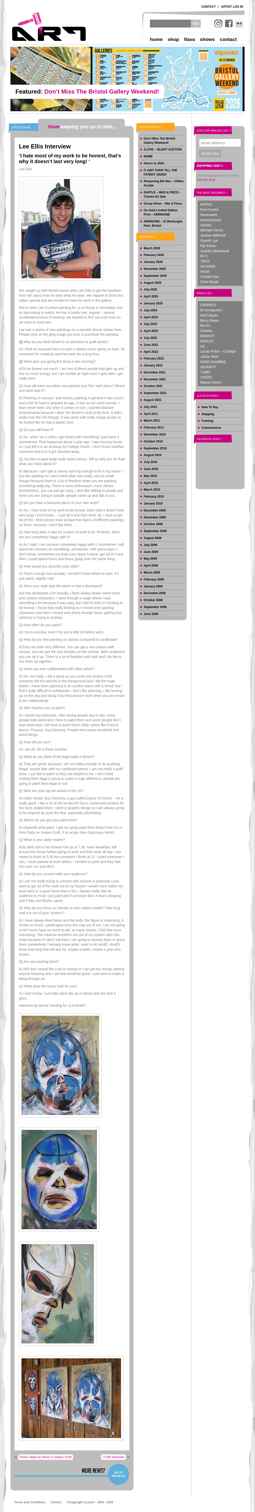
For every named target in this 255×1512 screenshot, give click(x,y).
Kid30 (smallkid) (213, 362)
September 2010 (155, 448)
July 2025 (150, 289)
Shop (173, 39)
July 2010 (150, 462)
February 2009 (154, 579)
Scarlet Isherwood (214, 251)
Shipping (207, 414)
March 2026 (152, 248)
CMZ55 (206, 377)
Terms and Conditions (30, 1502)
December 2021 (155, 372)
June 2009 (151, 552)
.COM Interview (113, 1457)
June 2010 (151, 469)
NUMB (148, 156)
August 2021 (152, 400)
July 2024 (150, 310)
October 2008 (153, 600)
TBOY (205, 261)
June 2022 (151, 345)
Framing (207, 421)
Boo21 (205, 325)
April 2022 (151, 352)
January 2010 (153, 503)
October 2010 (153, 441)
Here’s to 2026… (155, 163)
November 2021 (155, 379)
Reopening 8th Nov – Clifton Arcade (164, 183)
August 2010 (152, 455)
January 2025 (153, 303)
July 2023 (150, 324)
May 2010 (150, 476)
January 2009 (153, 586)
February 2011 (154, 427)
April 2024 (151, 317)
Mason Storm (211, 382)
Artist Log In (232, 6)
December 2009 (155, 510)
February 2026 (154, 255)
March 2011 (152, 420)
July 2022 (150, 338)
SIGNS (205, 225)
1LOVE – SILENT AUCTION (163, 149)
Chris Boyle (209, 282)
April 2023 (151, 331)
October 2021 (153, 386)
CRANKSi (208, 305)
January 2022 (153, 365)
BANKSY (207, 336)
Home (156, 39)
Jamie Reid (209, 357)
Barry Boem (209, 321)
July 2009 (150, 545)
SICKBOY (208, 367)
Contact (208, 6)
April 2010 (151, 483)
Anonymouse (210, 220)
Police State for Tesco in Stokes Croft (45, 1457)
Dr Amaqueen (211, 310)
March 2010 (152, 489)
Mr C (204, 256)
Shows (207, 39)
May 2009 (150, 558)
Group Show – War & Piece (163, 203)
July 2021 (150, 407)
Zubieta (206, 331)
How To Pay (209, 407)
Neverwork (208, 215)
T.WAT (205, 372)
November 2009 (155, 517)
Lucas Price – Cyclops (218, 351)
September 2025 (155, 276)
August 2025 (152, 283)
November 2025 (155, 269)
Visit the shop (206, 179)
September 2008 (155, 607)
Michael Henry (211, 230)
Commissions (211, 428)
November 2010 (155, 434)
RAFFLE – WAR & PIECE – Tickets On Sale (162, 194)
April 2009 (151, 565)
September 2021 (155, 393)
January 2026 (153, 262)
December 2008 (155, 593)
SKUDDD (207, 266)
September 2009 (155, 531)
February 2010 (154, 496)
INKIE (205, 272)
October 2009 (153, 524)
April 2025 (151, 296)
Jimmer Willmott (213, 235)
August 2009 (152, 538)
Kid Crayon (209, 315)
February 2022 (154, 358)
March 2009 (152, 572)
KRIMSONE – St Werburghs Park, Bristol (163, 223)
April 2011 (151, 414)
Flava (189, 39)
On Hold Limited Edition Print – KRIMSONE (161, 212)
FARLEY (207, 341)
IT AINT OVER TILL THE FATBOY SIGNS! (160, 172)
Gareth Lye (209, 241)
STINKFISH (209, 277)
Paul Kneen (209, 210)
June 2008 (151, 614)
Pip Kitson (208, 246)
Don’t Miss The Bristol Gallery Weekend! (159, 140)
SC (202, 346)
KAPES (206, 204)
